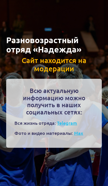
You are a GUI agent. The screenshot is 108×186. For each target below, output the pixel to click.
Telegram (67, 123)
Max (78, 133)
